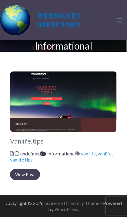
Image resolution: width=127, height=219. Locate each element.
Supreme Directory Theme (72, 203)
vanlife (105, 153)
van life (88, 153)
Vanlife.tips (27, 141)
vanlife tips (21, 159)
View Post (25, 174)
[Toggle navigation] (119, 20)
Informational (61, 153)
